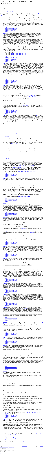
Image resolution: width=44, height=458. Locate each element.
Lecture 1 (4, 17)
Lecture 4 (4, 85)
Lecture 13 (5, 285)
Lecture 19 (5, 372)
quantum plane (23, 230)
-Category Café (3, 15)
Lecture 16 (5, 323)
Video (6, 27)
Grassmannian (32, 95)
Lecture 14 (5, 296)
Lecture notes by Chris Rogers (10, 30)
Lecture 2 (4, 33)
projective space (25, 90)
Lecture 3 (4, 63)
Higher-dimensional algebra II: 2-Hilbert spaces (27, 173)
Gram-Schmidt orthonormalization (19, 169)
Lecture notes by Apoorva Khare (11, 29)
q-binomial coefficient (33, 97)
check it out (21, 444)
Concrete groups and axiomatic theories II (18, 54)
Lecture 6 (4, 139)
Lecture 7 (4, 161)
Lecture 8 (4, 179)
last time (25, 310)
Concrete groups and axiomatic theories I (18, 53)
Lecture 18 (5, 346)
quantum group (5, 232)
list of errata (24, 448)
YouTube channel (40, 13)
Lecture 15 (5, 309)
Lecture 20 (5, 421)
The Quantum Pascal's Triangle (24, 197)
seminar (6, 5)
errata (8, 58)
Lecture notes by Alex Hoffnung (11, 28)
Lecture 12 (5, 259)
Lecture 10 (5, 218)
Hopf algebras (31, 233)
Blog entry (7, 31)
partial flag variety (26, 105)
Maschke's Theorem (30, 167)
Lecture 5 (4, 115)
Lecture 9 (4, 204)
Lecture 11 (5, 247)
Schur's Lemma (22, 167)
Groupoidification (10, 11)
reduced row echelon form (15, 144)
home (1, 456)
